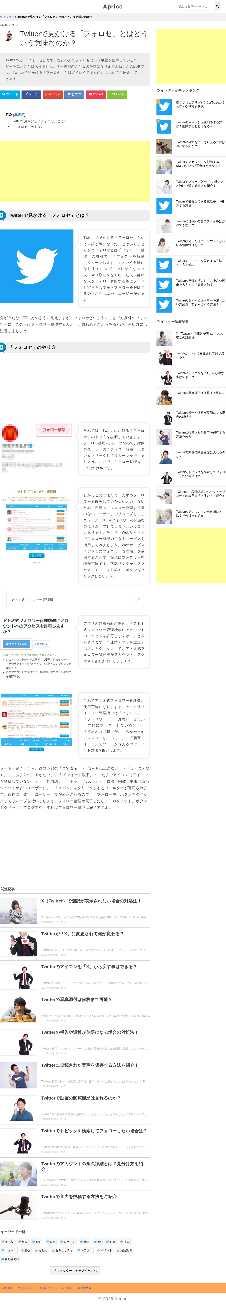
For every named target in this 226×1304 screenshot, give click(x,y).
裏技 (25, 1250)
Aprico (113, 6)
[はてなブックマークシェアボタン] (74, 94)
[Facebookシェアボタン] (32, 94)
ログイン (67, 1242)
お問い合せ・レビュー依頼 (55, 1287)
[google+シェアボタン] (53, 94)
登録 (23, 1242)
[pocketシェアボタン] (96, 94)
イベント (104, 1250)
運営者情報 (84, 1287)
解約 (37, 1242)
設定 (51, 1242)
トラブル (84, 1250)
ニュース (8, 1250)
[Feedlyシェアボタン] (117, 94)
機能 (125, 1242)
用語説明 (124, 1250)
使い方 (7, 1242)
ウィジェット (25, 1287)
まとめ (41, 1250)
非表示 (19, 115)
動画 (84, 1242)
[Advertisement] (75, 171)
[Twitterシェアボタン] (10, 94)
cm (97, 1242)
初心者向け (10, 1259)
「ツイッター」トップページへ (74, 1270)
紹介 (110, 1242)
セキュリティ (62, 1250)
